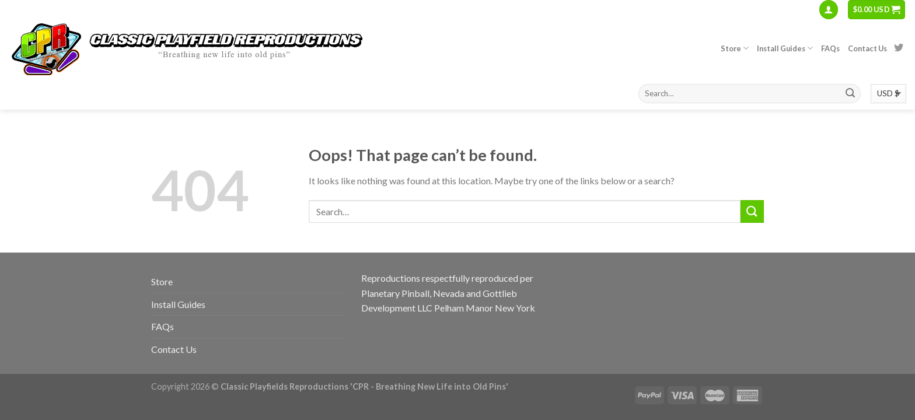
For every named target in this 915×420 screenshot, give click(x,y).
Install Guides (785, 48)
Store (735, 48)
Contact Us (867, 48)
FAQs (830, 48)
